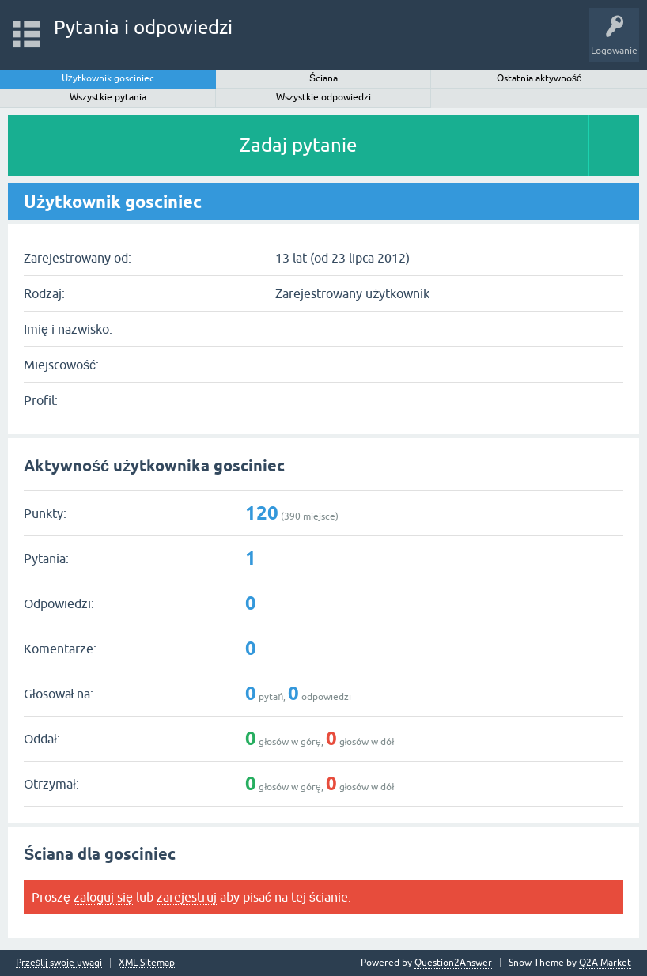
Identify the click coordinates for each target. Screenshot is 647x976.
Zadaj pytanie (298, 145)
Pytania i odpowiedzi (143, 27)
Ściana (323, 78)
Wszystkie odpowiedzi (323, 97)
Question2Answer (453, 962)
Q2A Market (605, 962)
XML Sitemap (147, 963)
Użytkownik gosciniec (108, 78)
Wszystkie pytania (108, 97)
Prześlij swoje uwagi (59, 963)
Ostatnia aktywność (539, 78)
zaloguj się (103, 897)
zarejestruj (187, 897)
